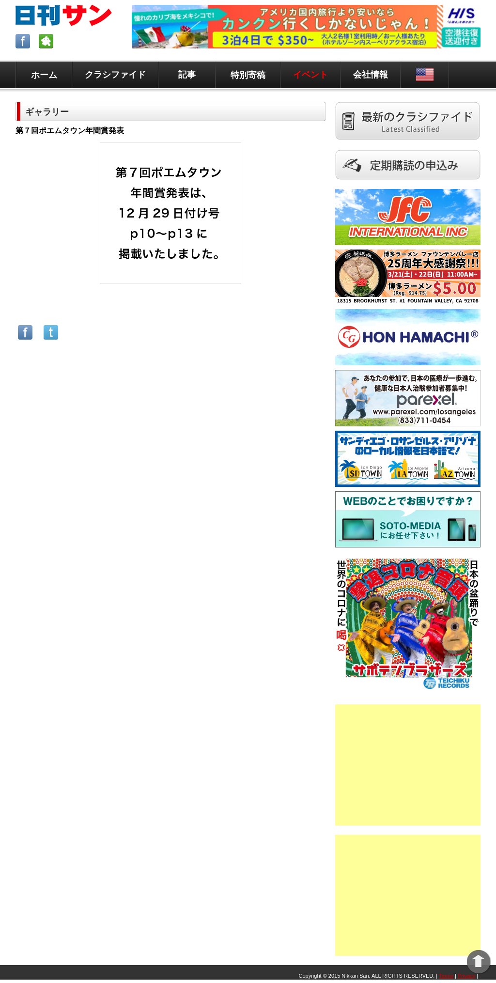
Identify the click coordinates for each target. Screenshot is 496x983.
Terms (446, 976)
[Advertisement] (407, 765)
